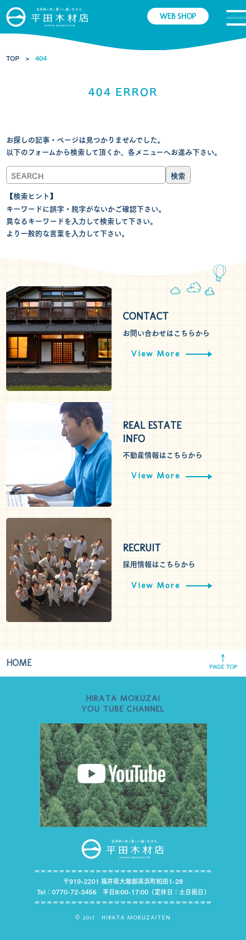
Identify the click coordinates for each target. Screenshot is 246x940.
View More (171, 354)
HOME (19, 663)
